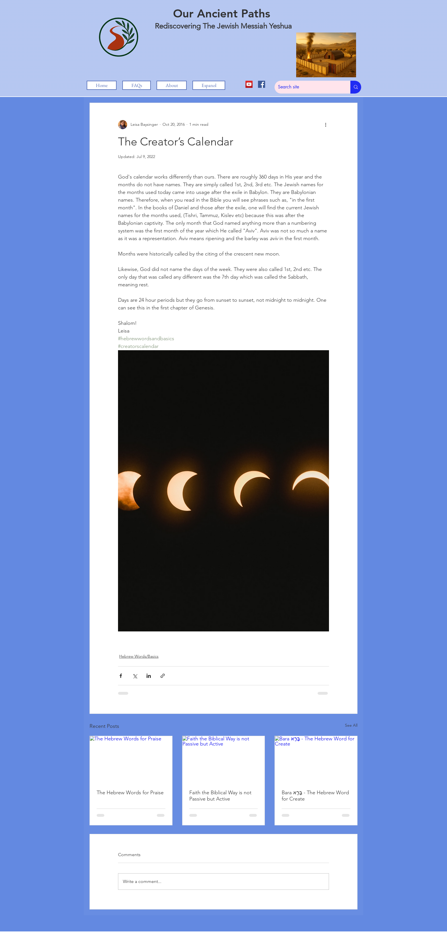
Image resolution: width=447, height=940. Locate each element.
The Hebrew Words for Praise (130, 792)
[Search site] (308, 87)
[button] (172, 85)
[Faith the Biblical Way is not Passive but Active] (223, 759)
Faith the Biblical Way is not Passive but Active (220, 795)
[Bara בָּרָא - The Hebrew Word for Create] (316, 759)
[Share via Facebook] (120, 675)
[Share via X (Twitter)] (134, 675)
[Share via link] (162, 675)
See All (351, 725)
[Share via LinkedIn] (148, 675)
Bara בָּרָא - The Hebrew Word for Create (315, 795)
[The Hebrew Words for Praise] (131, 759)
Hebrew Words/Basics (139, 656)
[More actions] (325, 124)
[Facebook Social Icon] (261, 84)
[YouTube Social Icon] (249, 84)
